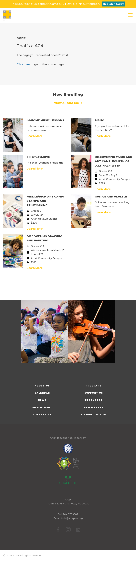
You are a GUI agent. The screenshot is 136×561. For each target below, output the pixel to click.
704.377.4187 (70, 514)
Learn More (35, 136)
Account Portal (93, 414)
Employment (42, 407)
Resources (93, 400)
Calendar (42, 393)
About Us (42, 385)
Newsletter (94, 407)
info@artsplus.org (72, 518)
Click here (23, 64)
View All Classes (68, 102)
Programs (94, 385)
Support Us (93, 393)
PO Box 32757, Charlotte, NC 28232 (68, 503)
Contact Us (42, 414)
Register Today (113, 3)
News (42, 400)
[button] (130, 15)
